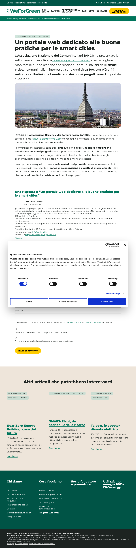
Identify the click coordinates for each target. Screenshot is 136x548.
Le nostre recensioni (17, 494)
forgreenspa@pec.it (104, 535)
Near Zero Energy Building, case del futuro (21, 429)
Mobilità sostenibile (100, 398)
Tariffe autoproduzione (50, 494)
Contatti (101, 11)
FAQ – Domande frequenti (15, 499)
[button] (45, 11)
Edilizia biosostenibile (16, 393)
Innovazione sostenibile (25, 36)
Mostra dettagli (113, 293)
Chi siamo (12, 490)
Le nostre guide (46, 502)
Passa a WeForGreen (119, 11)
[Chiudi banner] (125, 245)
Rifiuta (29, 301)
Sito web (19, 310)
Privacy (10, 544)
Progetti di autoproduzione (47, 507)
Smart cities (43, 36)
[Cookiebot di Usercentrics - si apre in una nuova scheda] (107, 245)
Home (9, 19)
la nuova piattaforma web (71, 60)
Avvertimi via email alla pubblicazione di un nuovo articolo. (44, 341)
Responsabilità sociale (17, 504)
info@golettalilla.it (40, 232)
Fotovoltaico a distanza (50, 498)
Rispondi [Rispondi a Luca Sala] (19, 238)
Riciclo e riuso (78, 393)
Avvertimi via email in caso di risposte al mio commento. (42, 332)
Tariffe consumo (47, 490)
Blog (91, 11)
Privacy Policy (74, 322)
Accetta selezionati (68, 301)
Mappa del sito (14, 516)
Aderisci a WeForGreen (118, 3)
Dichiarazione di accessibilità (42, 544)
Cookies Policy (21, 544)
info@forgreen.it (84, 535)
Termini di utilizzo (94, 322)
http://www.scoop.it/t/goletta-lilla (40, 234)
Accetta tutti (107, 301)
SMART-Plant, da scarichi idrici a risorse (67, 423)
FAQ (84, 11)
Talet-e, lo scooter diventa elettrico (105, 427)
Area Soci (100, 3)
